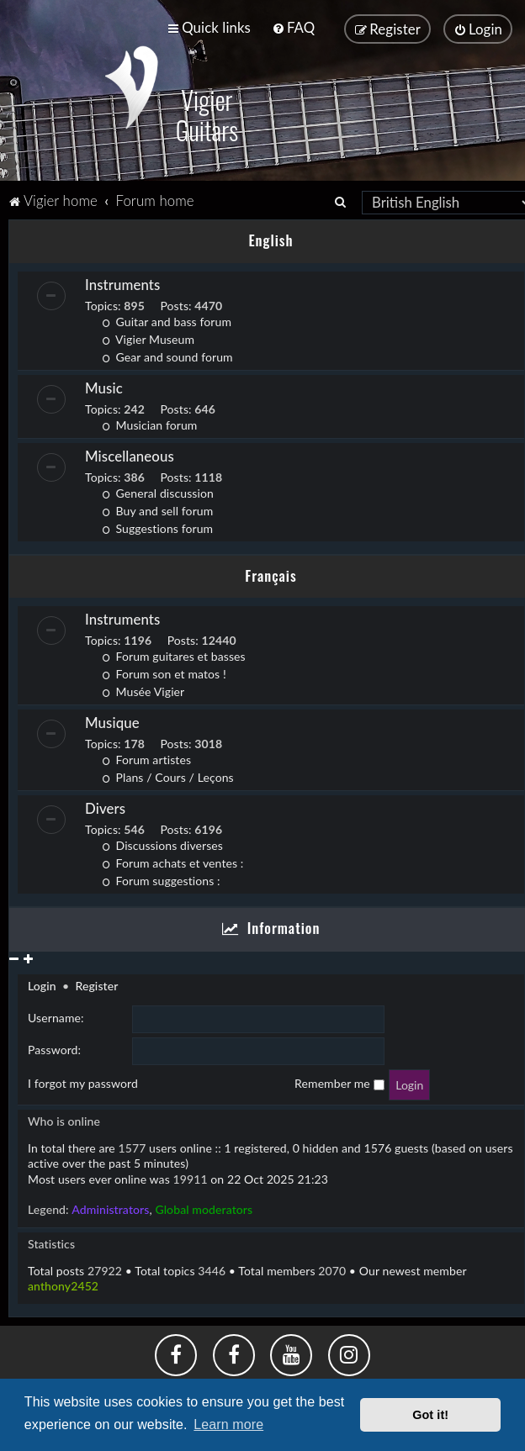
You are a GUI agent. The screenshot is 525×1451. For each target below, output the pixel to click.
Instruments (122, 283)
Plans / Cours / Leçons (168, 776)
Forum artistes (146, 759)
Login (42, 985)
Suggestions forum (157, 527)
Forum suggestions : (161, 880)
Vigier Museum (148, 337)
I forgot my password (83, 1082)
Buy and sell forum (157, 509)
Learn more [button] (228, 1424)
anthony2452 (63, 1285)
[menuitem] (293, 27)
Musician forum (149, 423)
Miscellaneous (129, 454)
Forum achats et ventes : (172, 862)
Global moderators (203, 1208)
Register (96, 985)
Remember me (339, 1082)
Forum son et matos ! (164, 673)
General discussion (158, 491)
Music (104, 386)
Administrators (110, 1208)
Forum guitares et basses (174, 655)
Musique (112, 722)
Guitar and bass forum (166, 320)
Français (270, 573)
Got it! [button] (430, 1415)
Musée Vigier (143, 690)
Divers (105, 807)
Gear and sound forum (167, 355)
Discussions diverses (162, 844)
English (270, 239)
